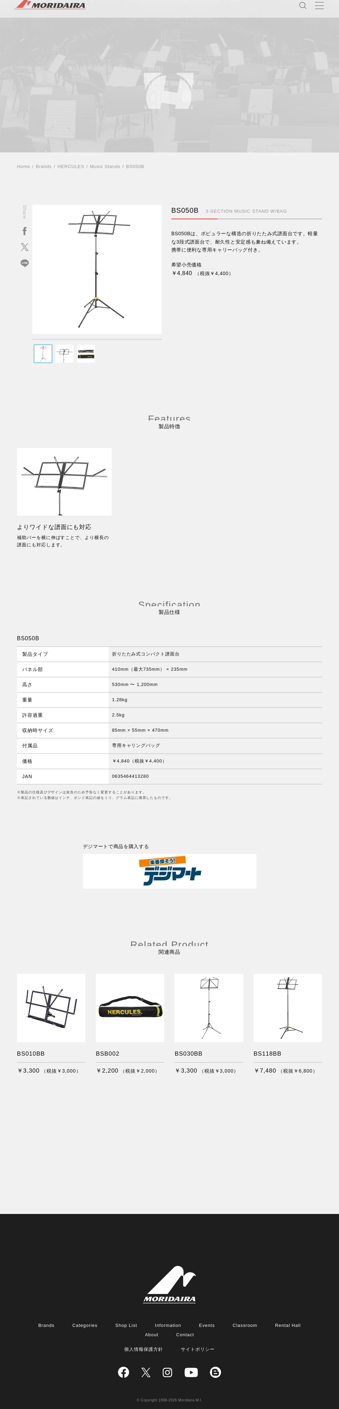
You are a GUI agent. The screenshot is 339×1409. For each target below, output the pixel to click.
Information (168, 1325)
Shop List (126, 1325)
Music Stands (105, 166)
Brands (44, 166)
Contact (185, 1334)
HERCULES (71, 166)
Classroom (245, 1325)
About (152, 1334)
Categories (84, 1325)
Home (23, 166)
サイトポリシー (198, 1349)
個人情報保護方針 (143, 1349)
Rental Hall (288, 1325)
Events (207, 1325)
